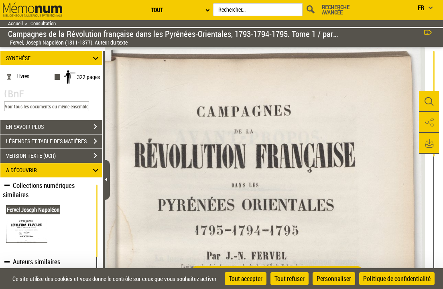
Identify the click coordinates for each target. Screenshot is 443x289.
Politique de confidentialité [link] (397, 278)
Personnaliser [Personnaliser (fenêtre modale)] (334, 278)
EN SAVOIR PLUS (54, 126)
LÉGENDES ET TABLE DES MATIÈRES (54, 141)
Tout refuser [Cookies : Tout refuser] (289, 278)
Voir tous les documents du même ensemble (46, 106)
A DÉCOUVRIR (53, 170)
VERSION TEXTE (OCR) (54, 155)
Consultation (43, 23)
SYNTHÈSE (53, 58)
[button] (429, 101)
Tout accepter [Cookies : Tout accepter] (245, 278)
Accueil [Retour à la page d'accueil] (15, 23)
